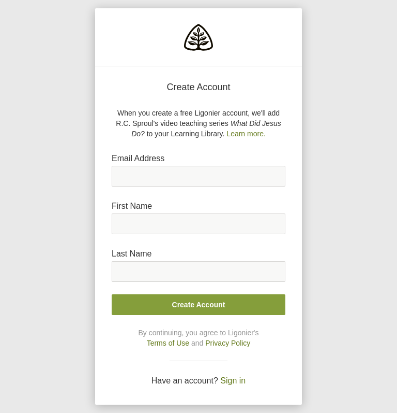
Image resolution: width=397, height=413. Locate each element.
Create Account (198, 305)
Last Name (131, 253)
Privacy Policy (227, 343)
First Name (132, 206)
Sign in (233, 380)
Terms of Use (168, 343)
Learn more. (245, 134)
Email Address (138, 158)
